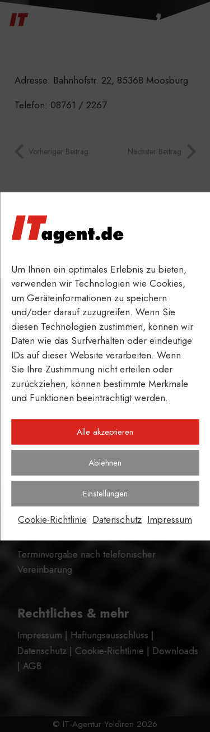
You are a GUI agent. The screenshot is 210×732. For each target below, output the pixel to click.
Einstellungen (105, 493)
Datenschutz (117, 519)
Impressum (169, 519)
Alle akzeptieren (105, 432)
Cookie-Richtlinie (52, 519)
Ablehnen (105, 463)
